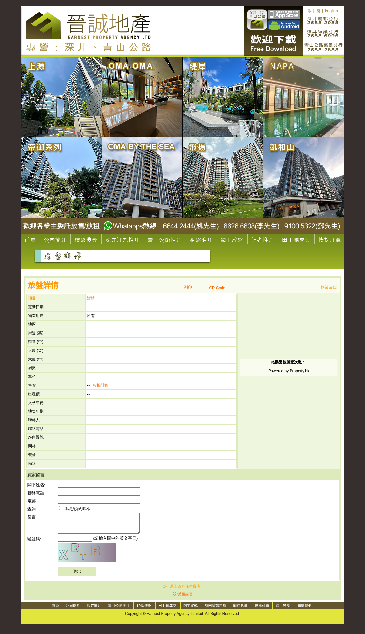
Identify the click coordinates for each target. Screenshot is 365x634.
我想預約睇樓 (75, 508)
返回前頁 (183, 598)
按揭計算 (100, 385)
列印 (188, 287)
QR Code (217, 288)
